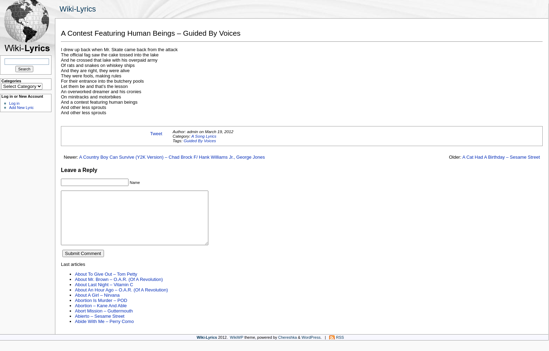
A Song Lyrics (203, 136)
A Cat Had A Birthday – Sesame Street (501, 157)
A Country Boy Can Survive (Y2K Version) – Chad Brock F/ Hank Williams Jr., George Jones (172, 157)
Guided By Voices (199, 140)
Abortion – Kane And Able (101, 316)
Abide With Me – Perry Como (104, 332)
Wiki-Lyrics (78, 9)
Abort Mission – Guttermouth (104, 321)
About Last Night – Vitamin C (104, 295)
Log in (14, 103)
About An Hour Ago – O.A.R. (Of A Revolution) (121, 300)
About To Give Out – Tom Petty (106, 284)
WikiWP (236, 348)
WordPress (310, 348)
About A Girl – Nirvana (97, 305)
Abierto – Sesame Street (99, 326)
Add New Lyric (21, 107)
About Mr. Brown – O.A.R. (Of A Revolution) (119, 289)
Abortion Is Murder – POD (101, 311)
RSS (340, 348)
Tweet (156, 133)
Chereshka (287, 348)
